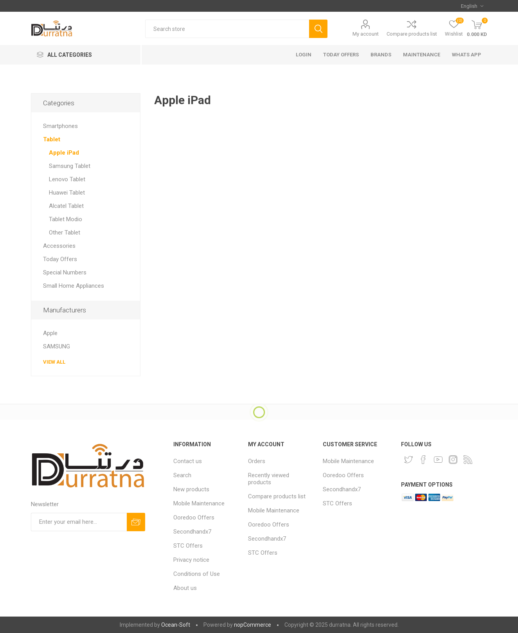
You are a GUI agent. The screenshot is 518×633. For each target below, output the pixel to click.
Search (182, 475)
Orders (256, 461)
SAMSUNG (56, 346)
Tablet (51, 139)
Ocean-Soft (175, 625)
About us (185, 588)
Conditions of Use (196, 573)
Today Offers (60, 259)
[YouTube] (438, 459)
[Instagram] (453, 459)
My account (366, 34)
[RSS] (468, 459)
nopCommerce (252, 625)
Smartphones (60, 126)
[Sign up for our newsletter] (78, 522)
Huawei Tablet (67, 192)
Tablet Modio (65, 219)
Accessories (59, 245)
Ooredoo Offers (193, 517)
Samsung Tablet (69, 166)
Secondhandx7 (192, 531)
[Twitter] (408, 459)
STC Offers (188, 545)
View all (54, 362)
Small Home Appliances (73, 285)
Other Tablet (64, 232)
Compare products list (412, 34)
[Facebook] (423, 459)
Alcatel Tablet (66, 205)
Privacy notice (191, 559)
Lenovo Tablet (67, 179)
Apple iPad (64, 152)
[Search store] (227, 29)
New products (191, 489)
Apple (50, 333)
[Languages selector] (472, 6)
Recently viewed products (268, 479)
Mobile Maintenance (199, 503)
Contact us (187, 461)
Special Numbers (64, 272)
